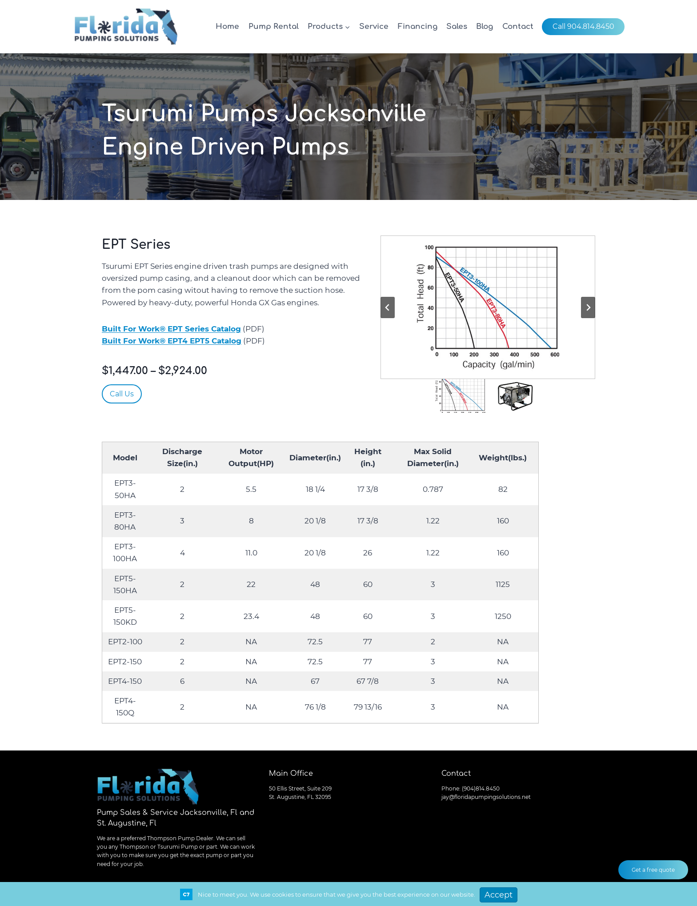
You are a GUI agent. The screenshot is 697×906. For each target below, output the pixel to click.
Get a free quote (653, 869)
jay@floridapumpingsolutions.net (486, 797)
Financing (417, 26)
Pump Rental (273, 26)
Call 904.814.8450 (583, 26)
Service (374, 26)
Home (227, 26)
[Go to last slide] (388, 307)
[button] (488, 307)
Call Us (122, 394)
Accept (499, 895)
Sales (456, 26)
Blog (484, 26)
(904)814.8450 (481, 788)
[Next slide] (588, 307)
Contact (517, 26)
